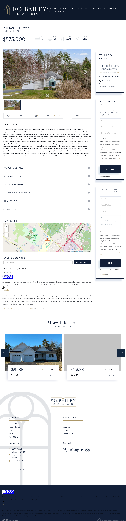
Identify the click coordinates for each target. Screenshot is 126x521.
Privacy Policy (6, 296)
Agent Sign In (21, 476)
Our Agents (111, 87)
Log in (14, 467)
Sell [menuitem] (79, 8)
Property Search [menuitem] (14, 433)
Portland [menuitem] (66, 436)
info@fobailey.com (18, 461)
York (21, 315)
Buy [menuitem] (73, 8)
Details (49, 381)
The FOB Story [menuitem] (14, 443)
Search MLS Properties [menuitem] (58, 8)
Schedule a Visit (115, 191)
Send (110, 263)
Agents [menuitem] (11, 440)
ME (17, 315)
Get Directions (82, 268)
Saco (25, 315)
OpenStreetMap (79, 257)
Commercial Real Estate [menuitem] (95, 8)
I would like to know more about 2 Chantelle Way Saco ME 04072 (110, 222)
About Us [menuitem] (114, 8)
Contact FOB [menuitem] (13, 430)
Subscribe (110, 169)
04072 (31, 315)
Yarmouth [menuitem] (66, 433)
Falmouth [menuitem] (66, 430)
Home (5, 315)
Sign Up (22, 467)
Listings (11, 315)
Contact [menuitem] (51, 11)
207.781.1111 (105, 81)
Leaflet (72, 257)
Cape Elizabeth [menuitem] (68, 440)
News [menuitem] (61, 11)
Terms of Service (104, 274)
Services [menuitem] (11, 436)
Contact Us (103, 87)
